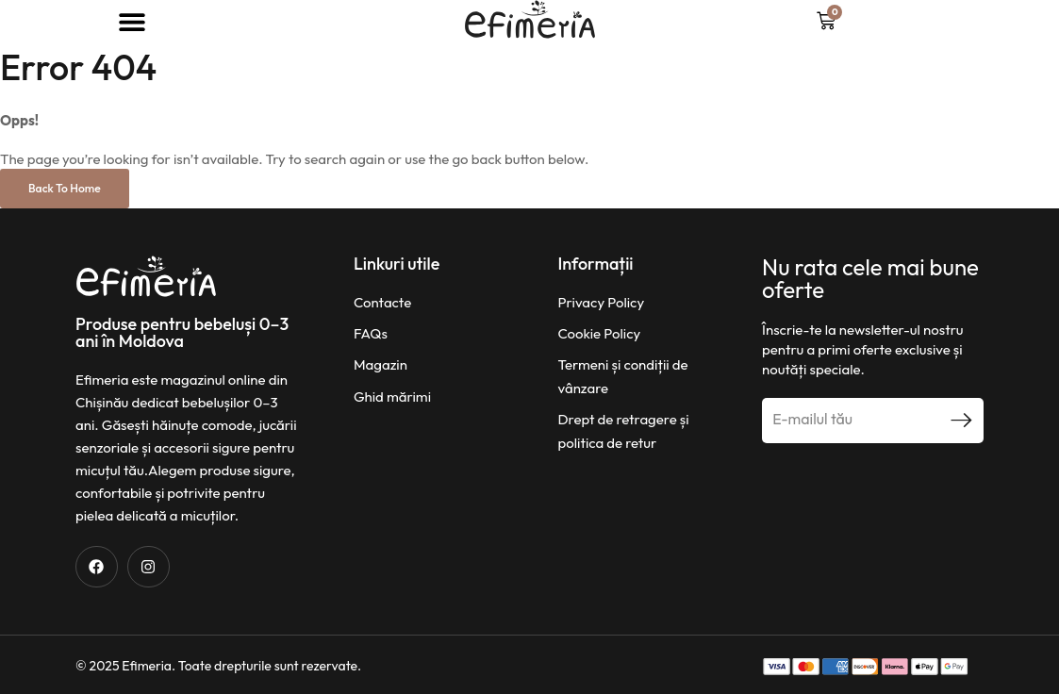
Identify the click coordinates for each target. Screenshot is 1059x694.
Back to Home (64, 188)
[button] (132, 21)
